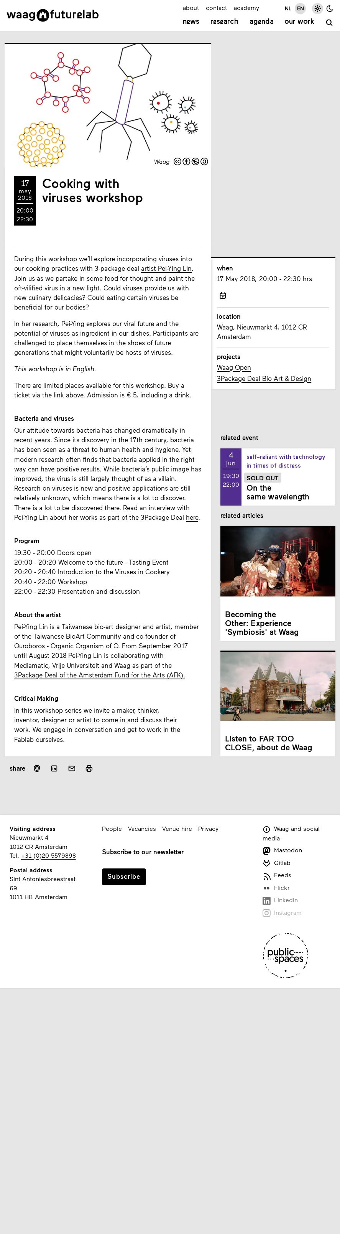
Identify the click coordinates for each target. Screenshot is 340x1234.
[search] (329, 22)
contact (216, 7)
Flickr (276, 888)
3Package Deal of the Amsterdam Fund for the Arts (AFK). (99, 675)
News (191, 22)
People (112, 828)
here (192, 517)
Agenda (262, 22)
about (191, 7)
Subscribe (123, 876)
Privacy (208, 828)
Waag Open (234, 367)
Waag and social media (291, 833)
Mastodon (282, 850)
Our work (299, 22)
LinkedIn (280, 900)
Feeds (277, 875)
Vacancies (142, 828)
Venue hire (177, 828)
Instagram (282, 913)
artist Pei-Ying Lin (166, 268)
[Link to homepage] (53, 15)
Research (224, 22)
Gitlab (277, 863)
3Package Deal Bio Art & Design (264, 378)
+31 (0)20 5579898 (48, 855)
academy (246, 7)
